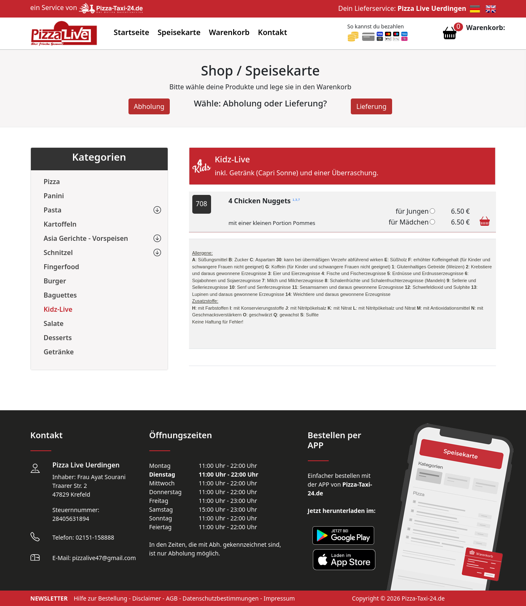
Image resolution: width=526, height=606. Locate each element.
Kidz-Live (58, 309)
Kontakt (272, 32)
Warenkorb (229, 32)
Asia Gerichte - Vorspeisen (86, 238)
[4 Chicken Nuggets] (432, 211)
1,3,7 (296, 200)
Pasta (53, 210)
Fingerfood (61, 266)
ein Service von (86, 7)
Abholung (149, 106)
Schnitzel (58, 252)
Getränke (59, 351)
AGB (172, 598)
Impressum (279, 598)
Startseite (131, 32)
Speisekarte (179, 32)
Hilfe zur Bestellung (100, 598)
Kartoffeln (60, 224)
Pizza (52, 181)
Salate (54, 323)
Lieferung (371, 106)
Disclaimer (146, 598)
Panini (54, 195)
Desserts (58, 337)
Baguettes (60, 295)
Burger (55, 280)
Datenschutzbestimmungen (221, 598)
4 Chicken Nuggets (264, 200)
